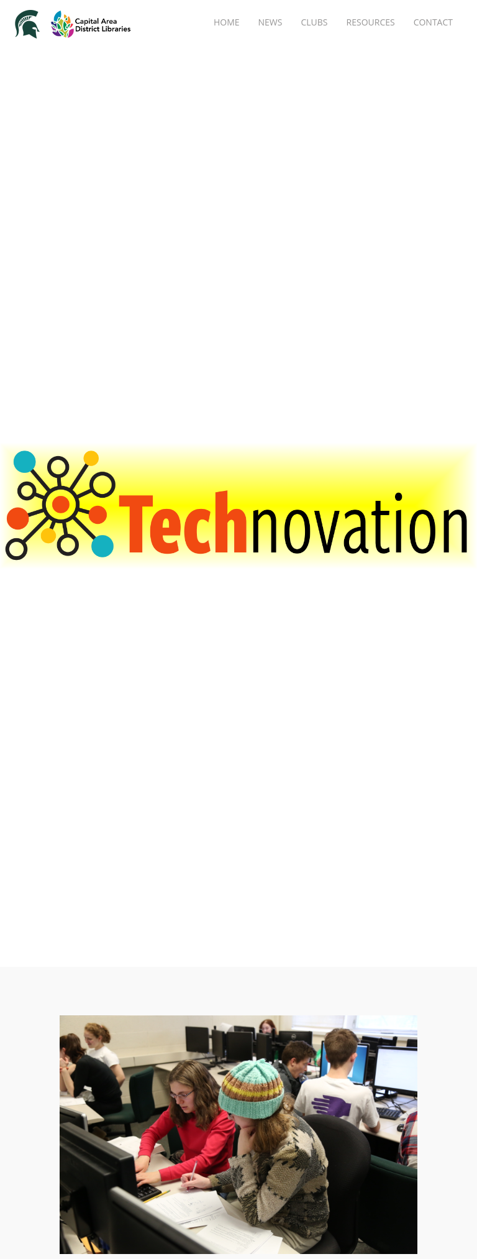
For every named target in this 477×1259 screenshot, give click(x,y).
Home (227, 22)
